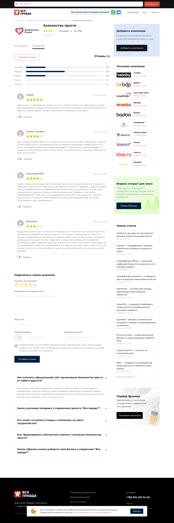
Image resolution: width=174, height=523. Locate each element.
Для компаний (78, 500)
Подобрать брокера (130, 415)
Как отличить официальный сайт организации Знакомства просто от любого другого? (62, 377)
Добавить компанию (131, 48)
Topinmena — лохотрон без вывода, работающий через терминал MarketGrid (134, 292)
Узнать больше (128, 206)
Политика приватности (83, 491)
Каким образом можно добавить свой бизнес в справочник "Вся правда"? (62, 449)
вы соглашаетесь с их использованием (92, 512)
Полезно (24, 115)
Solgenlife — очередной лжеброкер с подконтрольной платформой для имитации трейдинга (135, 307)
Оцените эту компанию (25, 279)
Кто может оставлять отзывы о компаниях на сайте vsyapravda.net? (62, 420)
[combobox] (18, 336)
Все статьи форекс (126, 377)
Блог (145, 12)
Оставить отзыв (97, 57)
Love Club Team (141, 93)
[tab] (23, 46)
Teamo (137, 142)
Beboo (137, 83)
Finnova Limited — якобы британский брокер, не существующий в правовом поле (136, 338)
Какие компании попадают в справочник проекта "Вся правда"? (62, 406)
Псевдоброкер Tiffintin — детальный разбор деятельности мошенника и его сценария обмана (136, 264)
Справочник (133, 12)
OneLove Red (140, 132)
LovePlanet (139, 122)
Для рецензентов (80, 495)
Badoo (137, 112)
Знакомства (48, 35)
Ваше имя (19, 318)
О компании (21, 46)
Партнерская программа (84, 505)
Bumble (137, 162)
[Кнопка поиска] (17, 4)
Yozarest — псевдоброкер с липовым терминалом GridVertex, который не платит (134, 248)
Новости (155, 12)
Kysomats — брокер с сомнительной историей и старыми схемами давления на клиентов (136, 322)
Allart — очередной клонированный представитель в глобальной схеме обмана (134, 366)
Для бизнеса (150, 4)
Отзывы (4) (38, 46)
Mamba (137, 103)
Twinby (137, 73)
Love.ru (137, 152)
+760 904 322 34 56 (138, 495)
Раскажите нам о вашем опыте (29, 289)
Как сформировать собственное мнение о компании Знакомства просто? (62, 434)
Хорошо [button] (137, 511)
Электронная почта (73, 330)
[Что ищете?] (76, 4)
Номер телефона (22, 330)
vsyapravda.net (56, 395)
